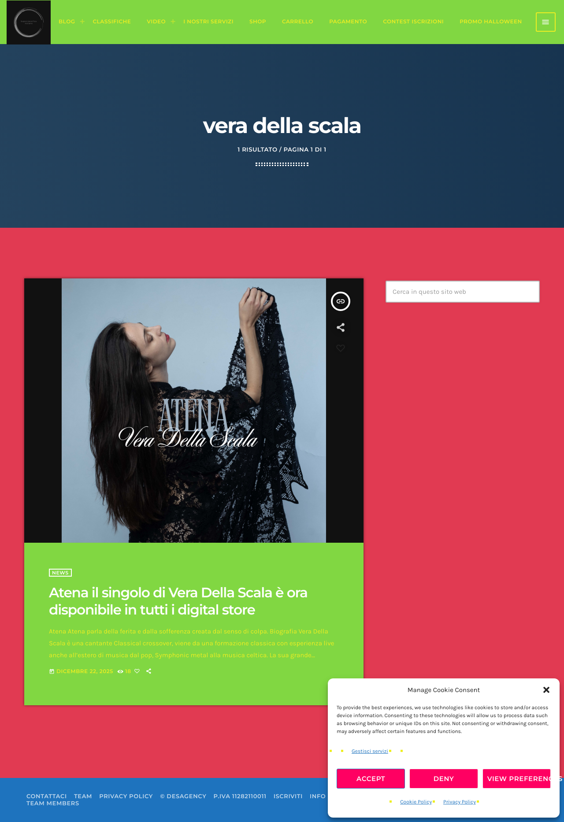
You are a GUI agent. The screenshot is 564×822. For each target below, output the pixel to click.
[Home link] (29, 22)
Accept (370, 778)
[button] (546, 689)
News (60, 573)
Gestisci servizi (370, 751)
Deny (444, 778)
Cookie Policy (416, 802)
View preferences (519, 778)
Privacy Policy (459, 802)
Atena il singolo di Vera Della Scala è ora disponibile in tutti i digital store (178, 601)
